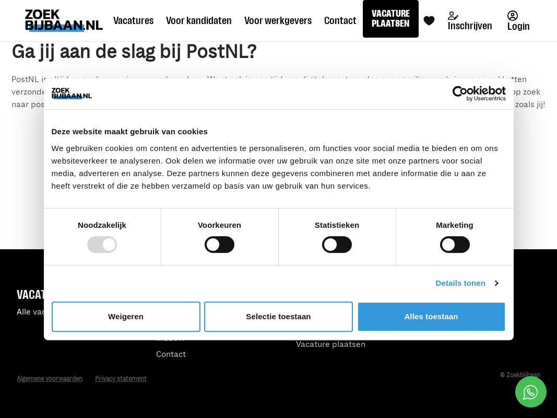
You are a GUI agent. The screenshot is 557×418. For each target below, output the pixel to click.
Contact (171, 354)
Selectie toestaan (278, 316)
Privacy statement (121, 379)
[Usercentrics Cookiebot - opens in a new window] (460, 93)
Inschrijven (470, 21)
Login (518, 21)
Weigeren (126, 316)
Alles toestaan (431, 316)
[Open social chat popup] (531, 392)
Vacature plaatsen (330, 345)
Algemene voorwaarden (49, 379)
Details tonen (460, 282)
